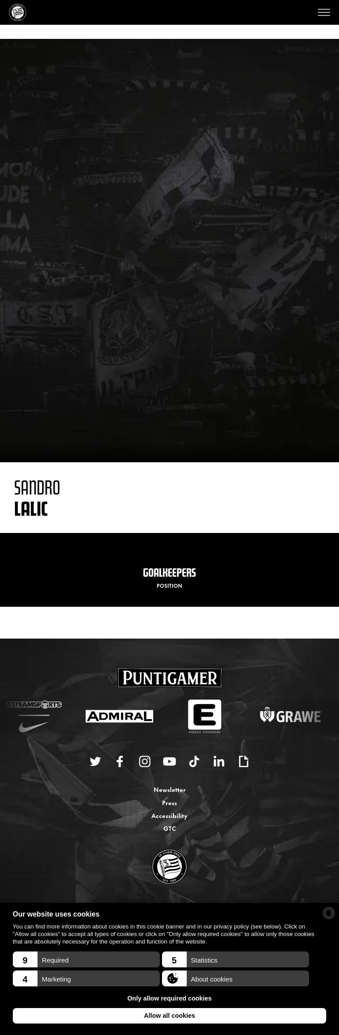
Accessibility (169, 815)
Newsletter (170, 789)
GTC (169, 828)
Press (169, 802)
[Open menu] (324, 12)
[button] (86, 959)
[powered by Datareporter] (329, 913)
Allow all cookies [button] (169, 1015)
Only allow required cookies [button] (169, 998)
